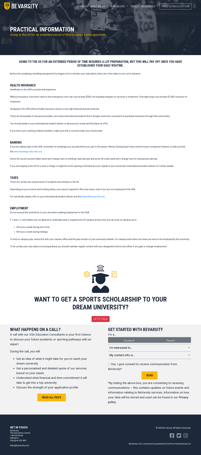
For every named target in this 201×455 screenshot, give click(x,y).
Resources (148, 6)
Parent (170, 340)
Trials (134, 6)
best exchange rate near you (28, 151)
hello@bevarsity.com (19, 445)
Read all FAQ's (51, 397)
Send (149, 375)
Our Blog (82, 6)
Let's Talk (101, 318)
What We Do (98, 6)
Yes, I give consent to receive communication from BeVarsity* (142, 366)
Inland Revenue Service (93, 196)
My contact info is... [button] (149, 355)
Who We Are (118, 6)
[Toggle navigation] (44, 6)
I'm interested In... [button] (149, 347)
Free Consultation (175, 6)
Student (129, 340)
